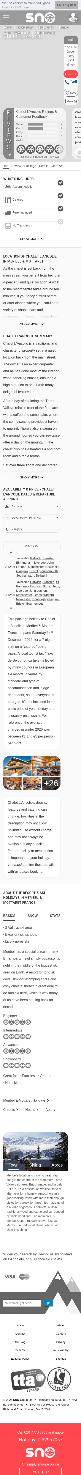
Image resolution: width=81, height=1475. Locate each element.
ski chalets (16, 1259)
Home (7, 27)
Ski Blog (20, 1341)
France (63, 27)
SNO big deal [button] (66, 5)
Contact (20, 1333)
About (61, 1325)
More (56, 165)
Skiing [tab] (35, 1164)
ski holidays (63, 1254)
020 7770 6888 (35, 1432)
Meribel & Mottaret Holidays (24, 1100)
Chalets (9, 1110)
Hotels (30, 1110)
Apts (48, 1110)
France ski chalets (48, 1259)
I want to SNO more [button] (15, 7)
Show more (29, 324)
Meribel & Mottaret (17, 32)
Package (30, 165)
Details (43, 165)
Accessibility (60, 1350)
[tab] (9, 915)
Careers (61, 1333)
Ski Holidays (25, 27)
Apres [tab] (57, 1164)
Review (16, 165)
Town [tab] (13, 1164)
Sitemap (61, 1358)
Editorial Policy (20, 1358)
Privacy (60, 1341)
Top (5, 165)
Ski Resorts (46, 27)
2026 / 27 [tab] (32, 546)
